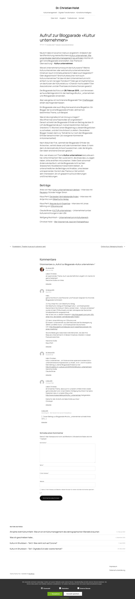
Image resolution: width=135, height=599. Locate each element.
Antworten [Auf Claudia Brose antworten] (48, 375)
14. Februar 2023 (120, 532)
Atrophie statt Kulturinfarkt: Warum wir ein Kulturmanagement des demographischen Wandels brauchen (54, 532)
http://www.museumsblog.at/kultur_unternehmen (63, 395)
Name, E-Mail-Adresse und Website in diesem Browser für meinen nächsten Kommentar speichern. (67, 489)
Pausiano (44, 192)
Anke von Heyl (49, 270)
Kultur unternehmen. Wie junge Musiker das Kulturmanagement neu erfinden (65, 56)
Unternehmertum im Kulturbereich (73, 217)
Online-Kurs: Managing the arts (112, 246)
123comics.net (57, 206)
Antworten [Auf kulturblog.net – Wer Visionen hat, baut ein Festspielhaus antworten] (44, 422)
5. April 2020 (122, 543)
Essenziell (45, 588)
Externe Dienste (83, 588)
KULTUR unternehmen (61, 210)
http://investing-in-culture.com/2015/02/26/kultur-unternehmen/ (69, 367)
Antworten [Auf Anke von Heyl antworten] (48, 284)
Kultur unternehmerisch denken (66, 189)
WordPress (31, 574)
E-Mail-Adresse (44, 473)
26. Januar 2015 (50, 268)
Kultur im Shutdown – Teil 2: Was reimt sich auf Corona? (33, 543)
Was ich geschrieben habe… (22, 537)
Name (42, 465)
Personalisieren (64, 598)
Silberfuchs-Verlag (61, 199)
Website (42, 481)
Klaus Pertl (48, 292)
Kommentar (43, 442)
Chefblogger (87, 100)
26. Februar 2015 (50, 352)
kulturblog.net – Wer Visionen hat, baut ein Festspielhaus (56, 413)
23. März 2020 (121, 549)
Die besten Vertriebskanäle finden (64, 196)
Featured (58, 44)
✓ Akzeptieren (55, 594)
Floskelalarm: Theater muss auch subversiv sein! (29, 246)
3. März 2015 (44, 411)
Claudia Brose (49, 354)
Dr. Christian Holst (67, 8)
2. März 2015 (49, 381)
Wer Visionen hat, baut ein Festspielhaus (71, 221)
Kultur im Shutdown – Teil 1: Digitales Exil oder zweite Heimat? (36, 549)
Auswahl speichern (72, 594)
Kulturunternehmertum (67, 44)
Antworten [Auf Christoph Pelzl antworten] (48, 405)
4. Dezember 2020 (120, 537)
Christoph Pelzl (50, 383)
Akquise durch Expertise (60, 203)
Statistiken (64, 588)
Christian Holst (50, 44)
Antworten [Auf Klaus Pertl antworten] (48, 346)
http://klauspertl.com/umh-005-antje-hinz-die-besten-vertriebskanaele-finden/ (70, 315)
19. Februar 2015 (50, 290)
